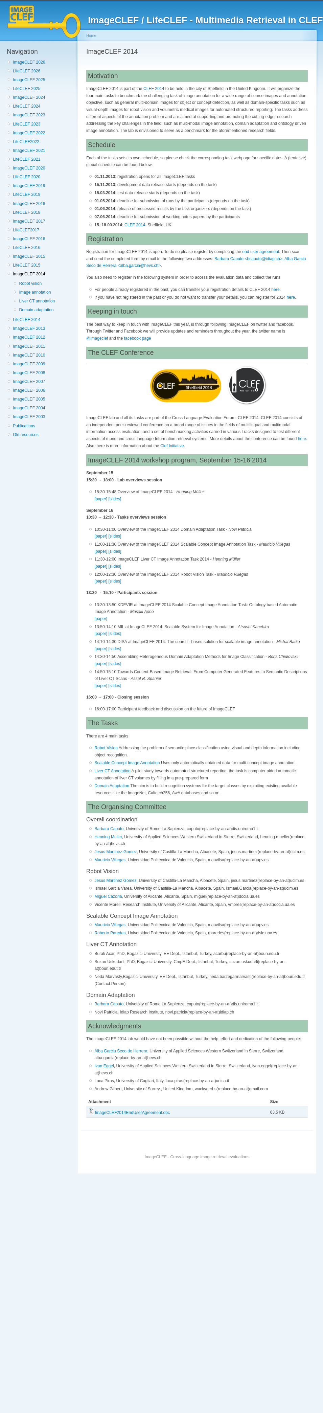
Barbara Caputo (108, 828)
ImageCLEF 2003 (29, 416)
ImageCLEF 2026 (29, 62)
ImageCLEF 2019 (29, 185)
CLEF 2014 (153, 88)
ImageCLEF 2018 (29, 203)
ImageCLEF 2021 (29, 150)
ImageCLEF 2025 (29, 79)
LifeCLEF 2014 (26, 319)
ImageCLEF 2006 (29, 390)
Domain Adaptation (111, 785)
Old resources (26, 434)
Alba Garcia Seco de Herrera (120, 1051)
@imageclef (97, 338)
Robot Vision (106, 748)
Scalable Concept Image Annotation (127, 762)
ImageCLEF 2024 (29, 97)
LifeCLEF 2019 (26, 194)
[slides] (115, 499)
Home (91, 35)
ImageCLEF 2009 (29, 364)
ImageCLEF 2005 (29, 399)
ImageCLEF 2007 (29, 381)
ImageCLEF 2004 (29, 408)
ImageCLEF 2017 (29, 221)
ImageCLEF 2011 (29, 346)
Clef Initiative (172, 445)
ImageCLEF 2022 (29, 133)
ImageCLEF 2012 (29, 337)
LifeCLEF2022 (26, 141)
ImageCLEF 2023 (29, 115)
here (275, 289)
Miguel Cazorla (108, 896)
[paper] (100, 499)
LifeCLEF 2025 (26, 88)
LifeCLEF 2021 (26, 159)
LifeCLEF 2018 (26, 212)
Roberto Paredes (109, 933)
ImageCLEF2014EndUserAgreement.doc (132, 1112)
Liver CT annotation (37, 301)
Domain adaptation (36, 309)
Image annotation (35, 292)
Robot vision (30, 283)
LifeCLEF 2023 (26, 124)
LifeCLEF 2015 (26, 265)
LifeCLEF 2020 (26, 177)
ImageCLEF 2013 (29, 328)
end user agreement (260, 251)
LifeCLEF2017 (26, 230)
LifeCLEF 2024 (26, 106)
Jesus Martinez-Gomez (115, 851)
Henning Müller (108, 837)
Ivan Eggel (104, 1066)
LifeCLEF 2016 (26, 247)
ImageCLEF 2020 (29, 168)
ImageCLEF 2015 (29, 256)
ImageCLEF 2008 (29, 372)
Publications (24, 426)
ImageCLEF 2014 (29, 274)
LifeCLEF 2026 (26, 71)
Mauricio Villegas (109, 860)
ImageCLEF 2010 (29, 355)
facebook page (137, 338)
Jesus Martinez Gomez (115, 880)
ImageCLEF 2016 (29, 238)
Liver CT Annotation (112, 771)
